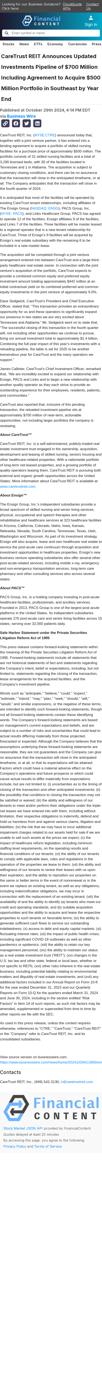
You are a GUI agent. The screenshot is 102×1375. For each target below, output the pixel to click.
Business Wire (21, 116)
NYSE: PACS (12, 214)
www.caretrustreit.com (17, 487)
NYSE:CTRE (45, 135)
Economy (55, 44)
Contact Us (92, 6)
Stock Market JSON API (23, 1128)
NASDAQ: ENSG (44, 208)
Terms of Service (48, 1146)
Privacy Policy (14, 1146)
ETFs (38, 44)
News (24, 44)
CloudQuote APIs (72, 6)
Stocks (8, 44)
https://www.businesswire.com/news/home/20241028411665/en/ (51, 1062)
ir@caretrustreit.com (77, 1082)
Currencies (77, 44)
